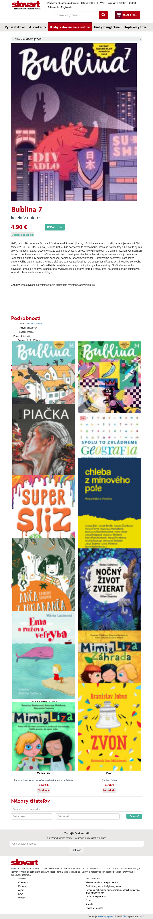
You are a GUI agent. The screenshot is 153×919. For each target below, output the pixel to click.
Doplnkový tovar (136, 27)
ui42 (142, 916)
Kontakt (132, 3)
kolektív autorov (26, 217)
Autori (21, 890)
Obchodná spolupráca (96, 896)
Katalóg (122, 3)
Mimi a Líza (44, 773)
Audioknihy (37, 27)
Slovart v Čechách (94, 908)
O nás (89, 900)
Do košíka (55, 227)
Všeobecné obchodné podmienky (63, 3)
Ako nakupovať (93, 878)
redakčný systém (106, 916)
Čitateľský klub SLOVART (93, 3)
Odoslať (134, 816)
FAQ (20, 894)
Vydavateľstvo (15, 27)
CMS (125, 916)
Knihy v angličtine (107, 27)
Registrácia (66, 7)
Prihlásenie (53, 7)
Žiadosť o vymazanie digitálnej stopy (103, 886)
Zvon (109, 773)
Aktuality (112, 3)
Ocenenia (23, 882)
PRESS (22, 897)
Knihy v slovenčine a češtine (70, 27)
